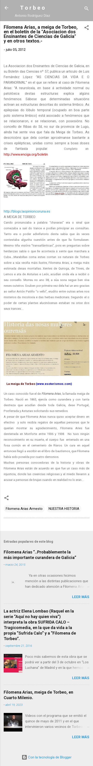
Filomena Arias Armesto (24, 509)
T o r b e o (32, 8)
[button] (86, 28)
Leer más (80, 597)
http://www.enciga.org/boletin (26, 154)
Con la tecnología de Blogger (47, 757)
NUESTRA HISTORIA (64, 509)
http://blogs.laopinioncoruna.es (27, 211)
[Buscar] (86, 9)
